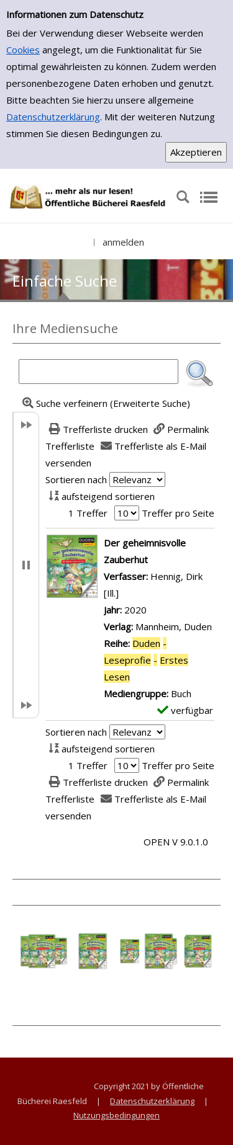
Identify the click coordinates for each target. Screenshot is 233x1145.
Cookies (23, 49)
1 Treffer (87, 513)
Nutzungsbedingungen (116, 1115)
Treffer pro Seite (178, 513)
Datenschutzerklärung (53, 116)
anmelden (123, 242)
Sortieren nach (76, 479)
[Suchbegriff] (98, 371)
